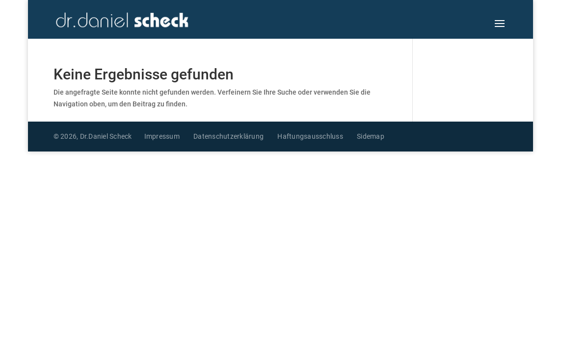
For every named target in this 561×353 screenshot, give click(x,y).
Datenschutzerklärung (228, 136)
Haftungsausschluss (310, 136)
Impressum (162, 136)
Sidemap (370, 136)
